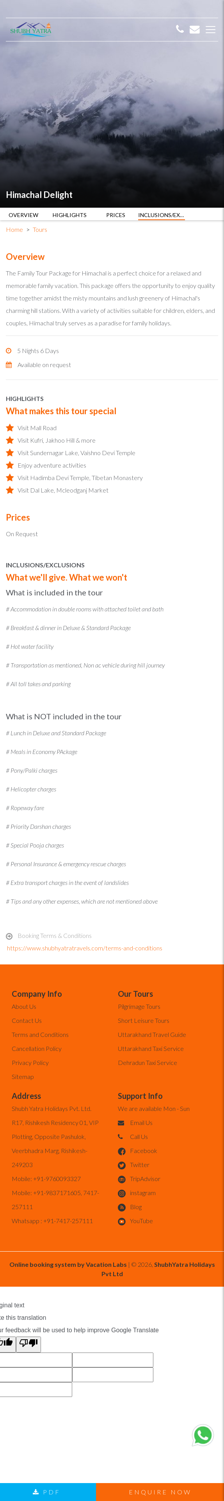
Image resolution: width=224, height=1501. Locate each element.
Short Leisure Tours (143, 1020)
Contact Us (27, 1020)
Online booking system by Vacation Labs (68, 1264)
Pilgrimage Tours (139, 1006)
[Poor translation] (28, 1345)
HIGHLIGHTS (70, 215)
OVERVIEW (23, 215)
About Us (24, 1006)
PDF (46, 1492)
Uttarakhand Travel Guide (152, 1034)
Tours (40, 229)
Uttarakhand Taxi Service (151, 1048)
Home (14, 229)
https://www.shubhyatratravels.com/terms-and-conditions (84, 948)
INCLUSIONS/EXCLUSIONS (161, 215)
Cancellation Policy (37, 1048)
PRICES (115, 215)
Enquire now (160, 1492)
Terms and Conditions (40, 1034)
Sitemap (23, 1076)
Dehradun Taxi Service (147, 1062)
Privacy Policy (30, 1062)
